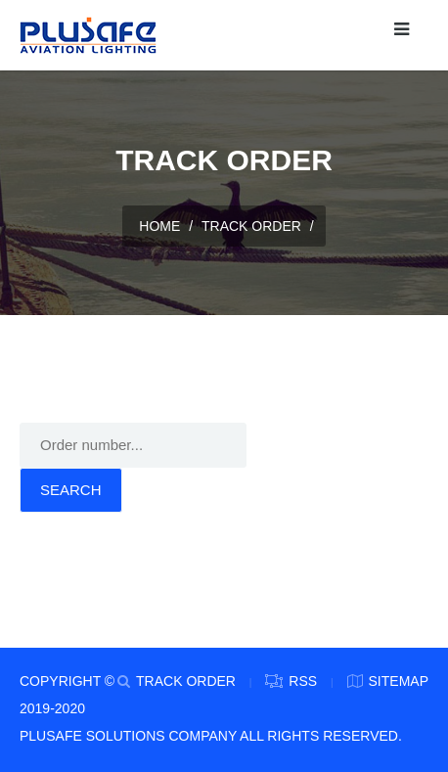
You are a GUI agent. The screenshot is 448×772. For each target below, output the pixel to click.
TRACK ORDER (251, 226)
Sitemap (398, 681)
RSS (303, 681)
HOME (159, 226)
